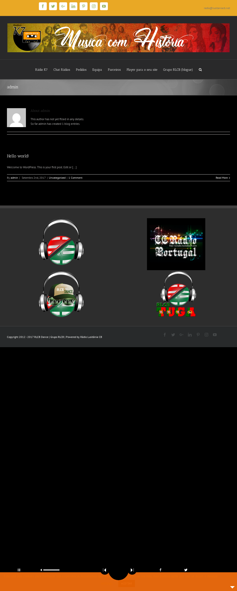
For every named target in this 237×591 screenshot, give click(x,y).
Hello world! (18, 156)
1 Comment (75, 177)
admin (14, 177)
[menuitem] (44, 69)
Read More (222, 177)
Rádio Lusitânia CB (91, 337)
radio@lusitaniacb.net (217, 8)
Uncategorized (57, 177)
